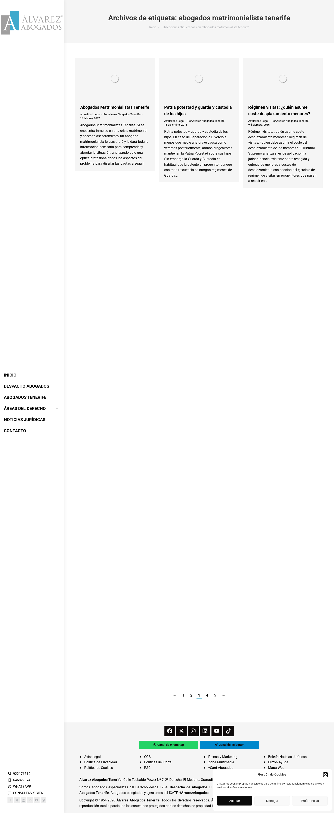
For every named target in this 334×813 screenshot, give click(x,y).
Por (121, 114)
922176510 (18, 774)
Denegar (272, 801)
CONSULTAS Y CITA (25, 793)
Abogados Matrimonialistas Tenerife (114, 107)
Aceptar (234, 801)
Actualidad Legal (90, 114)
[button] (325, 775)
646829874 (18, 780)
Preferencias (310, 801)
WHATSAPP (19, 787)
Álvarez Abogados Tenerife (138, 800)
